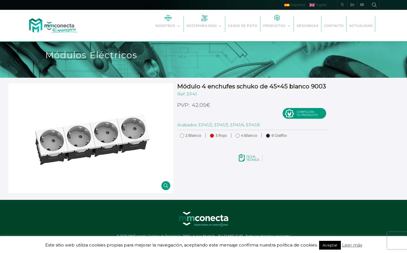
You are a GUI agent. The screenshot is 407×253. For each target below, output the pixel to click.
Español (295, 5)
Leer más (352, 245)
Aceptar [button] (329, 245)
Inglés (318, 5)
